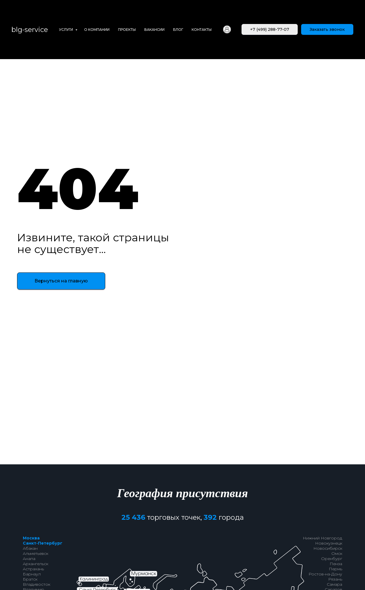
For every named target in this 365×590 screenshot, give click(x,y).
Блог (178, 29)
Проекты (127, 29)
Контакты (202, 29)
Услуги (66, 29)
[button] (327, 29)
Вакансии (154, 29)
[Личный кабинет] (227, 29)
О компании (97, 29)
